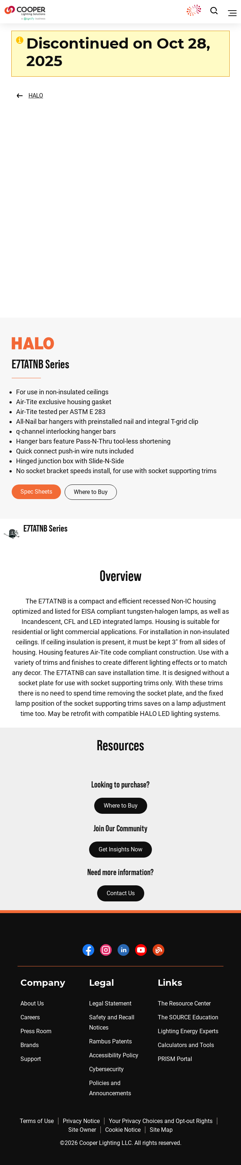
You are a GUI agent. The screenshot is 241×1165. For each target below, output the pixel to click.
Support (30, 1058)
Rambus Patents (110, 1041)
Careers (30, 1017)
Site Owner (82, 1129)
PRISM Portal (175, 1058)
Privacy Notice (81, 1121)
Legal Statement (110, 1003)
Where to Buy (91, 491)
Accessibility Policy (113, 1055)
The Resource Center (184, 1003)
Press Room (35, 1031)
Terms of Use (37, 1121)
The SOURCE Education (188, 1017)
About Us (32, 1003)
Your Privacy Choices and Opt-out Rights (161, 1121)
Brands (29, 1045)
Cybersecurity (106, 1069)
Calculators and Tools (186, 1045)
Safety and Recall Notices (111, 1022)
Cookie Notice (123, 1129)
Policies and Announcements (110, 1088)
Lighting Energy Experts (188, 1031)
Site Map (161, 1129)
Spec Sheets (36, 491)
